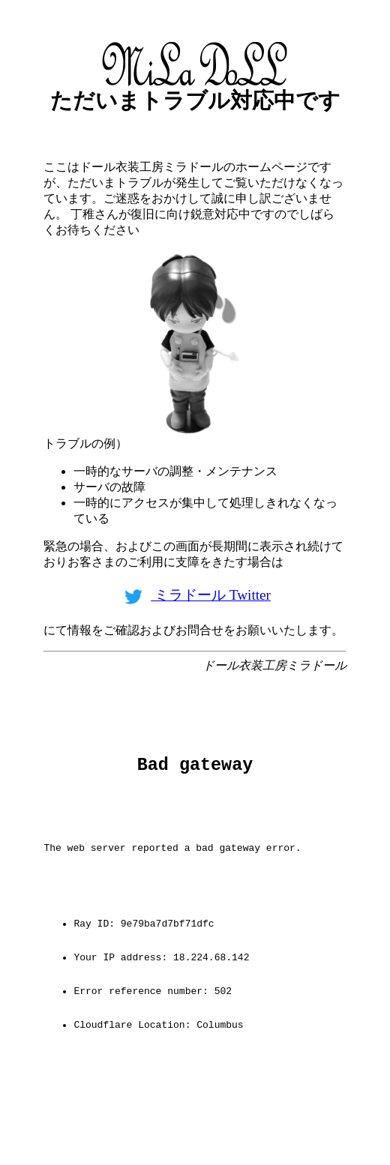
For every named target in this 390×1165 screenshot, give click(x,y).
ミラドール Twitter (195, 595)
